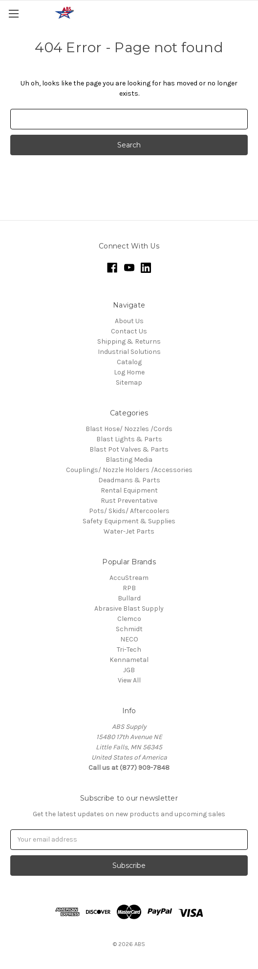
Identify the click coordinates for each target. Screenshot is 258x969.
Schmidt (129, 629)
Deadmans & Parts (129, 480)
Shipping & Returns (129, 341)
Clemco (129, 619)
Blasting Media (129, 459)
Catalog (129, 362)
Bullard (129, 598)
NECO (129, 639)
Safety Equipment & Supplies (129, 521)
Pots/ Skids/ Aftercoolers (129, 511)
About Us (129, 321)
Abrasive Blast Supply (129, 608)
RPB (129, 588)
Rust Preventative (129, 500)
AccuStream (129, 578)
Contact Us (129, 331)
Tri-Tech (129, 649)
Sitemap (129, 382)
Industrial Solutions (129, 352)
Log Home (129, 372)
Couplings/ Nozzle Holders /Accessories (129, 470)
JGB (129, 670)
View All (129, 680)
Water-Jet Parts (129, 531)
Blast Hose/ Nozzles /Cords (129, 429)
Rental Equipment (129, 490)
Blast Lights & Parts (129, 439)
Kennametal (129, 660)
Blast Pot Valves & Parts (129, 449)
